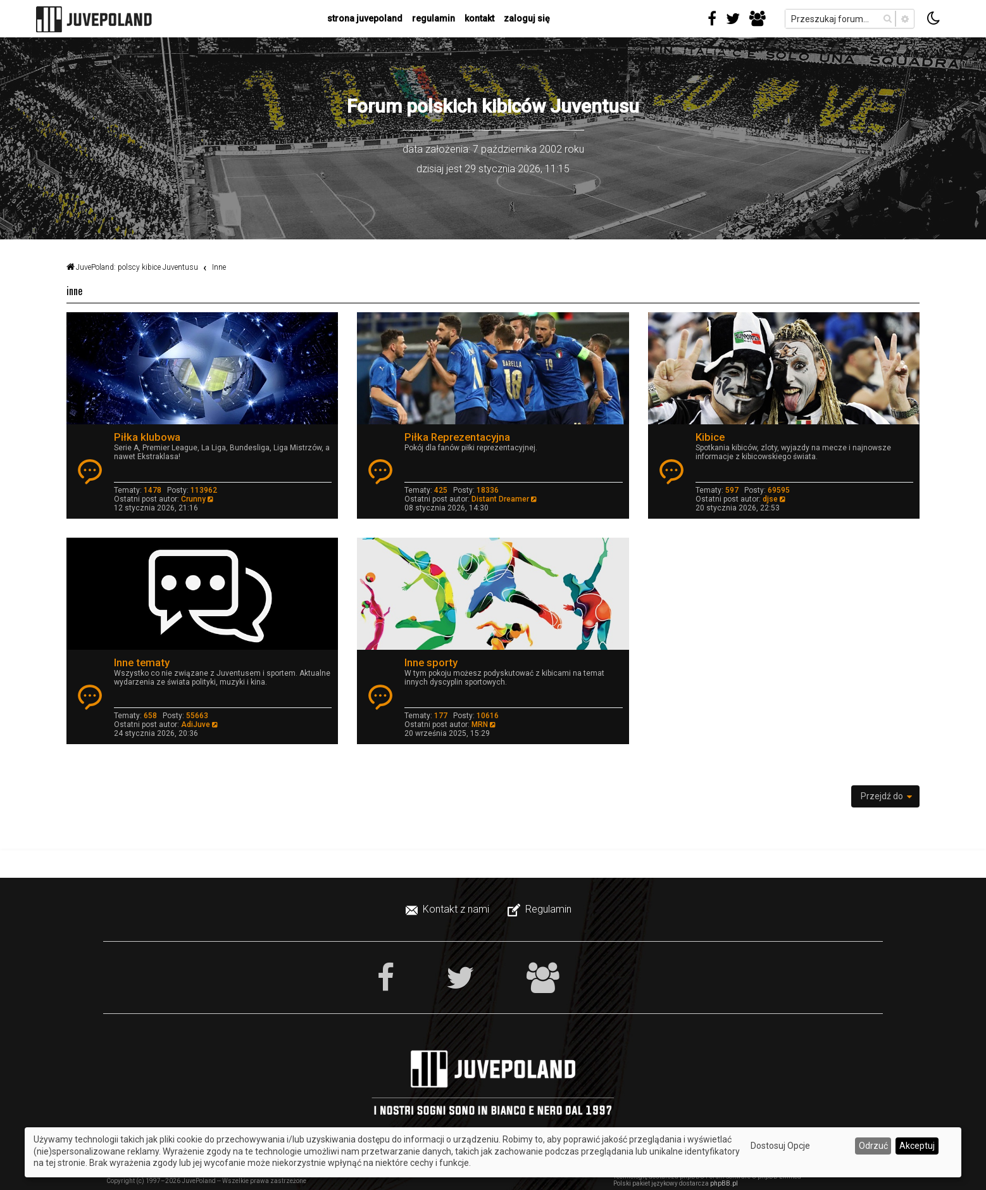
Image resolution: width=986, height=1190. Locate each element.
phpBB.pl (724, 1183)
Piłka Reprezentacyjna (457, 437)
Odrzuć (873, 1146)
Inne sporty (431, 662)
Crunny (193, 499)
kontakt (479, 18)
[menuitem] (449, 909)
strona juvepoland (365, 18)
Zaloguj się (527, 18)
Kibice (710, 437)
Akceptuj (917, 1146)
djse (770, 499)
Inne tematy (142, 662)
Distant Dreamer (500, 499)
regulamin (433, 18)
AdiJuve (195, 724)
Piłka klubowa (147, 437)
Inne (74, 290)
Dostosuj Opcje (780, 1146)
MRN (479, 724)
